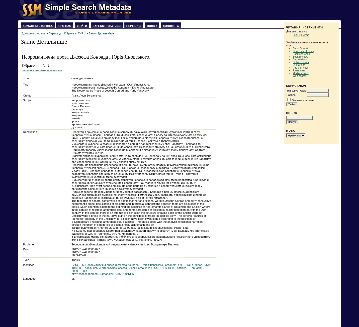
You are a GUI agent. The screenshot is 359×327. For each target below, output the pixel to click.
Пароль (290, 95)
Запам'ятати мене (303, 100)
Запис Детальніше (101, 33)
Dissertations (300, 59)
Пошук (152, 26)
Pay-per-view (300, 67)
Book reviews (300, 56)
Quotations (299, 65)
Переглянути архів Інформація (42, 70)
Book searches (301, 54)
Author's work (300, 48)
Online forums (301, 62)
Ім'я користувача (296, 90)
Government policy (303, 51)
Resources (299, 70)
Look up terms (301, 35)
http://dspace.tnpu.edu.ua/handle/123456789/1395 (103, 273)
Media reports (301, 73)
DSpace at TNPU (75, 33)
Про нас (64, 26)
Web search (299, 76)
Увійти (82, 26)
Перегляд (133, 26)
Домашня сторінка (38, 26)
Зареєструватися (107, 26)
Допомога (171, 26)
